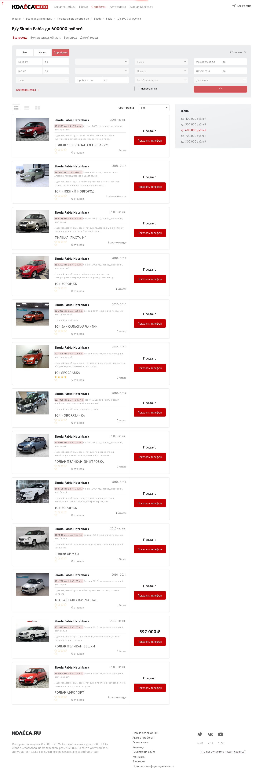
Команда (138, 747)
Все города (20, 37)
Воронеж (122, 288)
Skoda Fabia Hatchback (71, 120)
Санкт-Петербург (118, 242)
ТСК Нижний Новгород (74, 191)
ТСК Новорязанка (69, 415)
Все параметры (28, 90)
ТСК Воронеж (65, 283)
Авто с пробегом (143, 737)
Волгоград (70, 37)
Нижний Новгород (117, 196)
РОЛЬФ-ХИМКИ (66, 554)
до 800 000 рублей (193, 141)
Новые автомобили (145, 733)
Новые (84, 7)
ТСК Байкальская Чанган (76, 326)
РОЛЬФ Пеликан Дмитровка (79, 461)
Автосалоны (118, 7)
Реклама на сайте (144, 752)
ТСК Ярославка (67, 372)
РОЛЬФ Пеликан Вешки (74, 646)
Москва (122, 150)
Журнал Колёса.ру (141, 7)
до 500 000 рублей (193, 124)
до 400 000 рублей (193, 118)
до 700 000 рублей (193, 136)
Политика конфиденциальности (153, 766)
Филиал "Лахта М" (70, 237)
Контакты (139, 756)
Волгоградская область (45, 37)
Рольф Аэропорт (69, 692)
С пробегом (99, 7)
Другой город (89, 37)
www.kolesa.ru (99, 748)
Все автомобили (65, 7)
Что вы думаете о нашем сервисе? (223, 751)
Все (25, 52)
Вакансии (139, 761)
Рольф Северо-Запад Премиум (81, 145)
